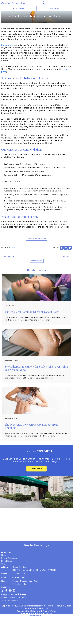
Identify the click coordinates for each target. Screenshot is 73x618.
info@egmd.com (19, 577)
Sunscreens (7, 45)
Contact (4, 564)
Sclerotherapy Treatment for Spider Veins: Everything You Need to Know (36, 368)
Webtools (43, 608)
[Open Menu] (68, 3)
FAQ (14, 248)
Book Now (36, 469)
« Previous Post (8, 257)
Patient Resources (9, 558)
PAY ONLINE (54, 8)
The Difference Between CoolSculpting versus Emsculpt (31, 426)
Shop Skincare (7, 561)
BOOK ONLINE (18, 8)
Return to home (36, 261)
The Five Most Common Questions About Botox (32, 311)
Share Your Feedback (10, 600)
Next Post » (66, 257)
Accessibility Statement (29, 611)
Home (3, 555)
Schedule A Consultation (36, 239)
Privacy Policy (49, 611)
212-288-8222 (18, 573)
